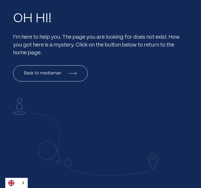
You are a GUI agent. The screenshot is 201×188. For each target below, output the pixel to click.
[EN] (16, 183)
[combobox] (16, 183)
